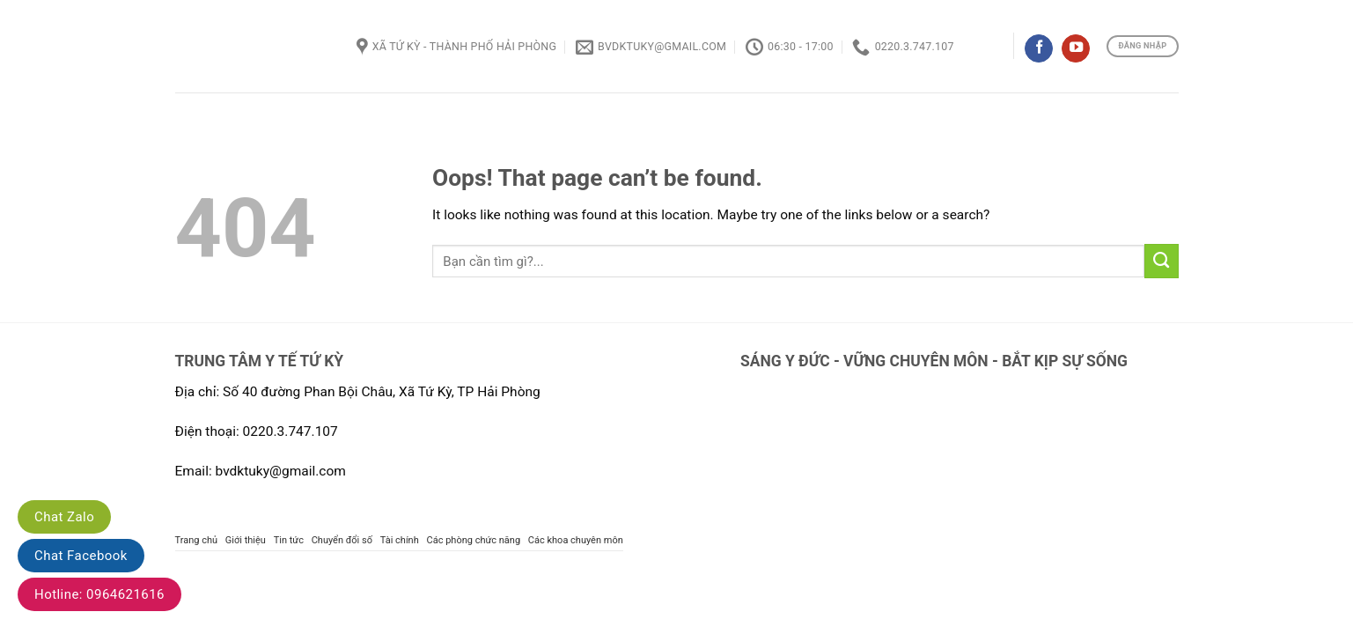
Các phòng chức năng (474, 540)
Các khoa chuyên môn (575, 540)
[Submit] (1161, 260)
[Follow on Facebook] (1039, 48)
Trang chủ (196, 540)
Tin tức (289, 540)
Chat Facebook (81, 556)
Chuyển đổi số (342, 540)
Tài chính (399, 540)
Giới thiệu (245, 540)
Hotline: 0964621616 (99, 594)
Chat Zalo (64, 517)
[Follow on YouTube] (1076, 48)
